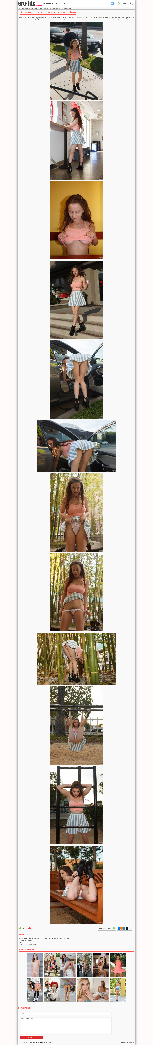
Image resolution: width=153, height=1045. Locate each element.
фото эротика (38, 1043)
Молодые (52, 938)
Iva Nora (29, 941)
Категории (48, 3)
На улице (66, 938)
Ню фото (59, 938)
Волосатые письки (33, 938)
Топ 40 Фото (60, 3)
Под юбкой (44, 938)
